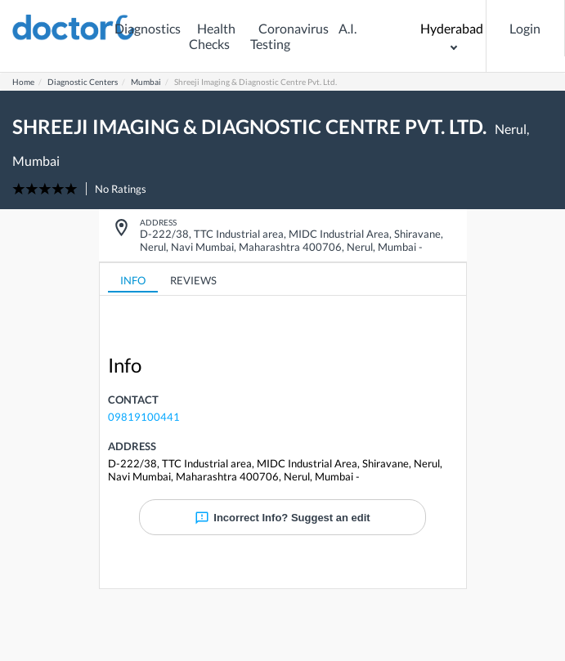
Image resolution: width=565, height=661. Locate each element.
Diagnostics (147, 28)
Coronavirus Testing (289, 35)
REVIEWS (193, 280)
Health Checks (212, 35)
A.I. (347, 28)
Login (524, 28)
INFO (133, 280)
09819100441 (144, 416)
